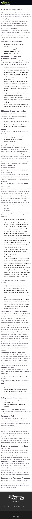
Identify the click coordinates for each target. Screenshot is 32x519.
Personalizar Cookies (13, 506)
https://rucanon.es (15, 19)
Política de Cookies (13, 308)
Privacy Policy (7, 210)
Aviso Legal (6, 208)
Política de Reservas (22, 506)
